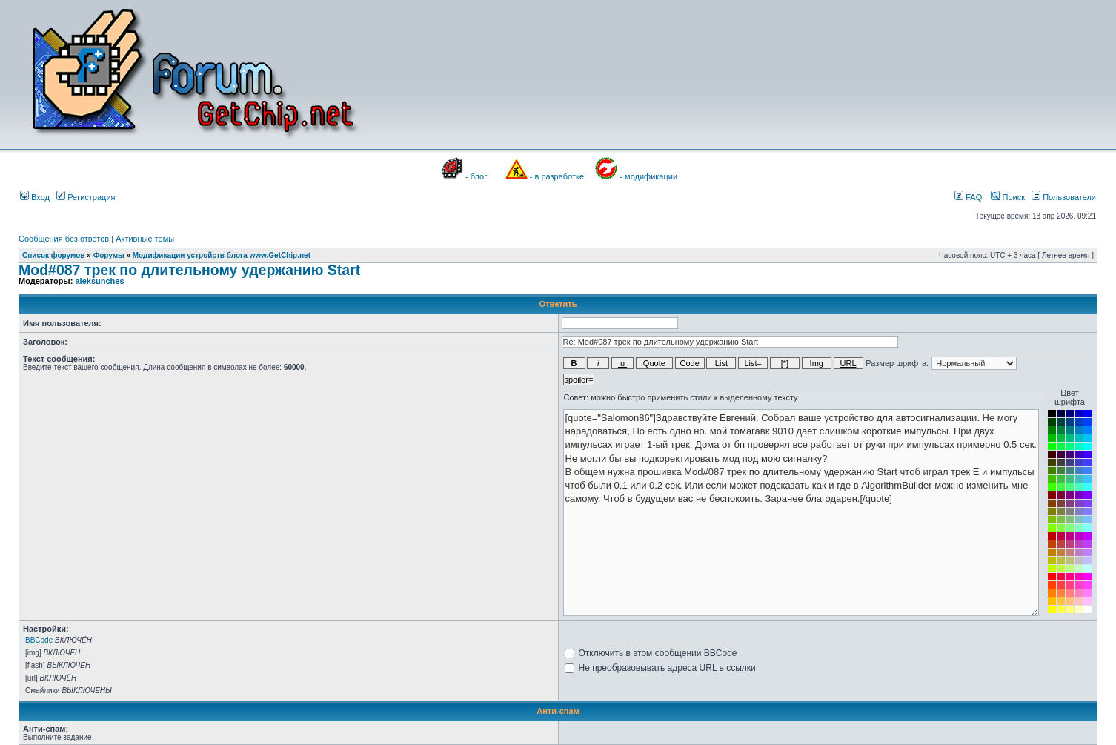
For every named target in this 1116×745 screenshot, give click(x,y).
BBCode (39, 640)
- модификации (648, 176)
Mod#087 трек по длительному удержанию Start (189, 270)
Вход (35, 197)
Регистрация (85, 197)
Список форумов (53, 255)
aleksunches (99, 281)
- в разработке (557, 176)
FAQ (968, 197)
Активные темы (145, 238)
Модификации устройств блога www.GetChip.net (221, 255)
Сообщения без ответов (64, 238)
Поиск (1008, 197)
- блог (476, 176)
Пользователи (1064, 197)
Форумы (108, 255)
